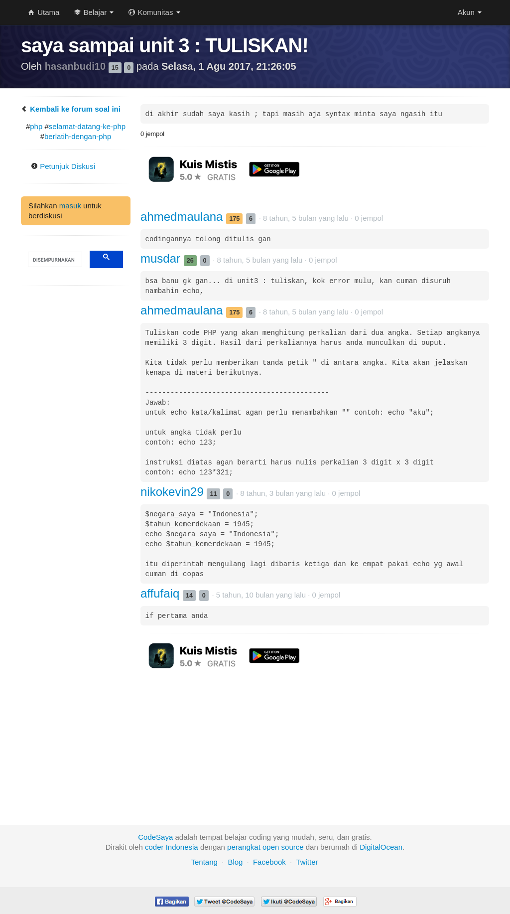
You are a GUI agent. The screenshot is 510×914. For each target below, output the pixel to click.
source (292, 847)
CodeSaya (155, 837)
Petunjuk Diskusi (63, 166)
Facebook (269, 862)
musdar (162, 258)
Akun (470, 12)
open (270, 847)
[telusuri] (54, 260)
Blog (235, 862)
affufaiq (161, 593)
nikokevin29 (173, 491)
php (36, 126)
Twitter (307, 862)
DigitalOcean (381, 847)
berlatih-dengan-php (77, 136)
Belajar (94, 12)
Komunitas (154, 12)
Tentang (204, 862)
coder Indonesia (171, 847)
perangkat (243, 847)
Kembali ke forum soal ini (71, 109)
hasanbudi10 (77, 66)
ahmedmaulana (183, 216)
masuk (70, 205)
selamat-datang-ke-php (87, 126)
